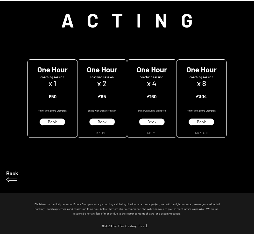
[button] (52, 122)
